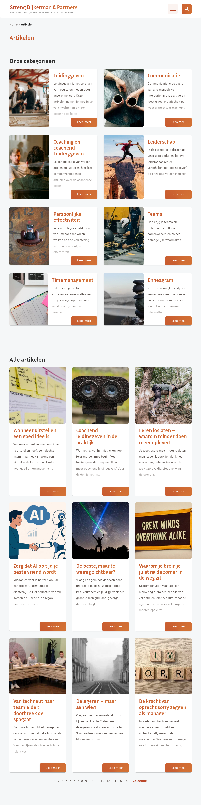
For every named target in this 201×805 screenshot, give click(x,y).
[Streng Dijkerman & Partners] (43, 9)
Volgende (140, 780)
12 (103, 780)
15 (120, 780)
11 (97, 780)
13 (108, 780)
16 (126, 780)
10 (91, 780)
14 (114, 780)
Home (13, 24)
